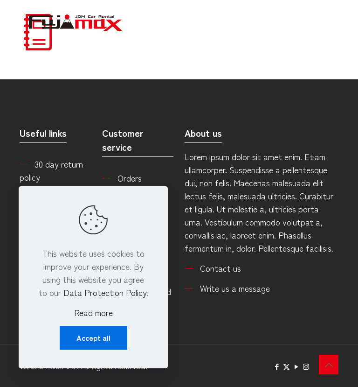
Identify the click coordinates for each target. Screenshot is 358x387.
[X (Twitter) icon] (286, 366)
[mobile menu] (323, 21)
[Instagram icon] (306, 366)
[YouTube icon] (296, 366)
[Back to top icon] (328, 364)
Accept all (93, 337)
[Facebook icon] (276, 366)
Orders (129, 178)
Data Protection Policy (104, 292)
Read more (93, 312)
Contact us (220, 268)
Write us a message (235, 288)
